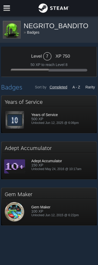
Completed (58, 87)
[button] (49, 114)
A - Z (76, 87)
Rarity (90, 87)
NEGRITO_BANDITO (56, 26)
